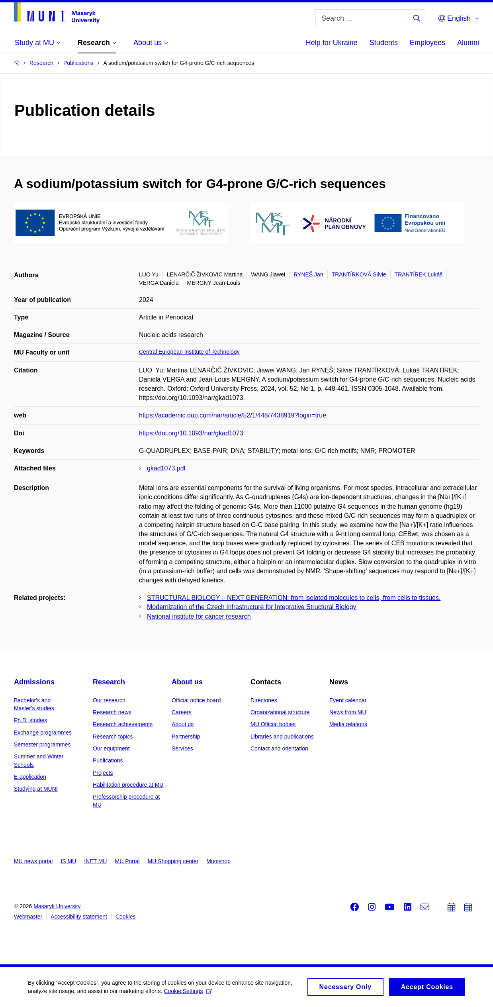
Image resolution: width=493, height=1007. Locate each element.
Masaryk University (56, 906)
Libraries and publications (282, 736)
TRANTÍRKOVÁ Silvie (359, 274)
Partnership (186, 736)
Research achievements (123, 724)
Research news (112, 712)
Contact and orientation (279, 748)
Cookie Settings (188, 997)
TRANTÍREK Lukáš (419, 274)
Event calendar (347, 700)
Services (182, 748)
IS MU (68, 861)
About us (187, 682)
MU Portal (127, 861)
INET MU (95, 861)
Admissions (34, 682)
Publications (108, 760)
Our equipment (111, 748)
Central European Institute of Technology (189, 352)
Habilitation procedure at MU (128, 785)
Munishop (218, 861)
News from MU (347, 712)
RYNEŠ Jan (308, 274)
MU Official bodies (272, 724)
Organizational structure (280, 712)
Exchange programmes (43, 732)
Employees (427, 43)
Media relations (348, 724)
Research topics (113, 736)
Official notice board (196, 700)
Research (109, 682)
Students (384, 43)
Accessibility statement (79, 916)
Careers (182, 712)
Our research (109, 700)
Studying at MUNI (36, 789)
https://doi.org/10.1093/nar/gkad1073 (191, 433)
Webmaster (28, 916)
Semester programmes (42, 744)
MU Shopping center (173, 861)
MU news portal (33, 861)
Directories (263, 700)
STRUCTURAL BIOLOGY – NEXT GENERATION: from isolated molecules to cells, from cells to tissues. (293, 597)
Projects (103, 773)
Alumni (468, 43)
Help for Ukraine (332, 43)
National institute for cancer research (199, 616)
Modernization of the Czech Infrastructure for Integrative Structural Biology (251, 606)
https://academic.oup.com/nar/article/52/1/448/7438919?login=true (232, 415)
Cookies (125, 916)
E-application (30, 777)
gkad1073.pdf (166, 468)
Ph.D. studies (30, 720)
